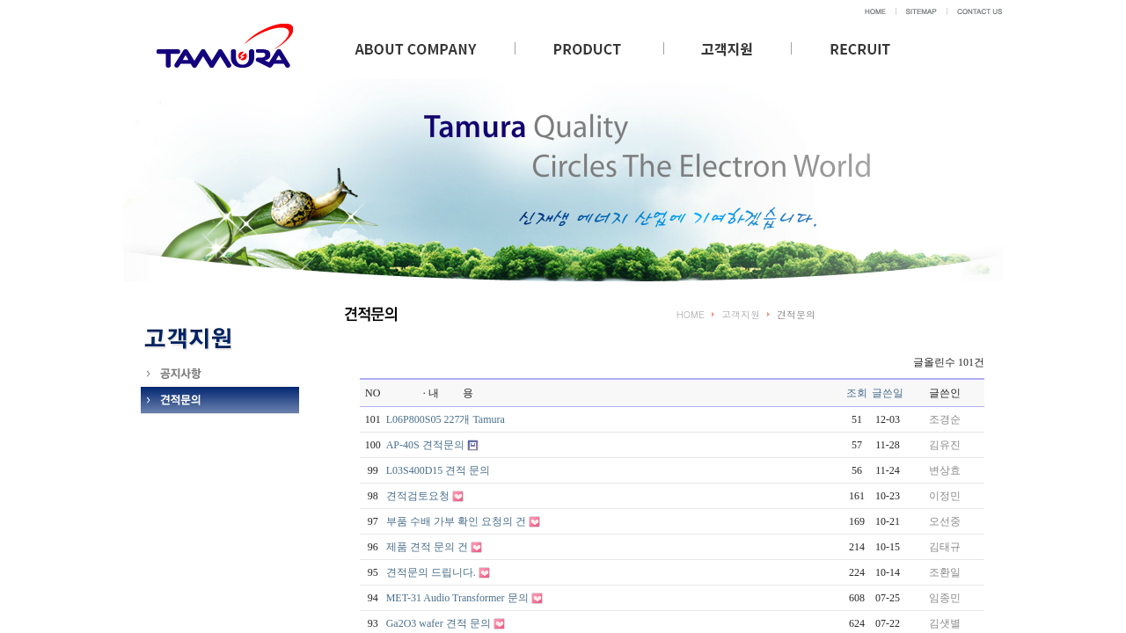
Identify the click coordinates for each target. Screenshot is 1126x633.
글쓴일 (887, 393)
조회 (856, 393)
